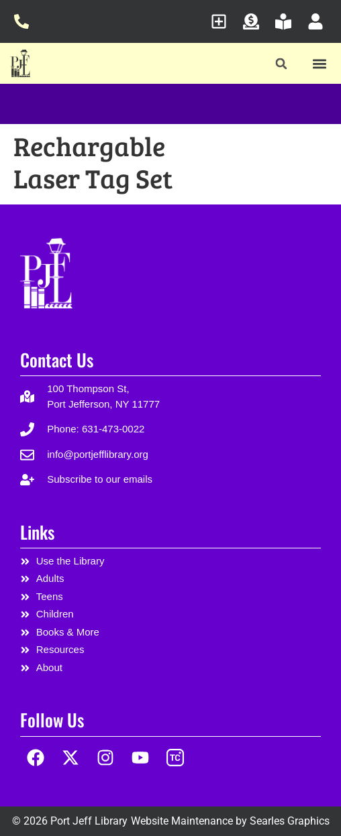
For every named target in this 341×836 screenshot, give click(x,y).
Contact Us (56, 360)
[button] (282, 64)
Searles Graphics (290, 821)
